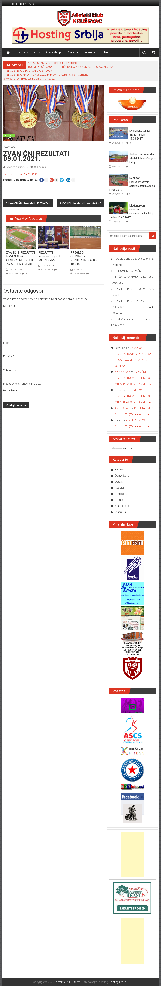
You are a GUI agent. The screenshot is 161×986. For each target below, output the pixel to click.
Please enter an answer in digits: (22, 383)
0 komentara (38, 167)
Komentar (9, 305)
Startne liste (122, 505)
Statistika (120, 511)
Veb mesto (9, 370)
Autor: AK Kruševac (15, 167)
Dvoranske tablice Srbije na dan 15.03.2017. (140, 134)
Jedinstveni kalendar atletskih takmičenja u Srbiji (142, 158)
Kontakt (104, 52)
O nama (20, 52)
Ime (6, 342)
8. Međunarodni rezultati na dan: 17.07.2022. (29, 78)
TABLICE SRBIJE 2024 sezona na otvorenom (52, 62)
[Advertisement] (132, 854)
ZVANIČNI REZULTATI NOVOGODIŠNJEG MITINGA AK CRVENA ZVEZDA (133, 378)
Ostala (119, 481)
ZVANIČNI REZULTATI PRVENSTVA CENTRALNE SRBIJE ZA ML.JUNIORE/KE (20, 258)
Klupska (120, 469)
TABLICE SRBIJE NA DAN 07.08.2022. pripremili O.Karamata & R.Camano (45, 74)
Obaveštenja (53, 52)
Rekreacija (121, 493)
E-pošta (8, 356)
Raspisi (119, 487)
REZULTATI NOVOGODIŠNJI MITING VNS (49, 256)
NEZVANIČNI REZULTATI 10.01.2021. (29, 202)
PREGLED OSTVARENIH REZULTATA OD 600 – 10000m (84, 258)
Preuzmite (88, 52)
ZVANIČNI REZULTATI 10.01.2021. (79, 202)
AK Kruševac (15, 273)
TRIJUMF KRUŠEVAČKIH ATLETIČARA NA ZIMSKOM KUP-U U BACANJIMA (69, 66)
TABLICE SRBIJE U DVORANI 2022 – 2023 (27, 70)
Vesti (35, 52)
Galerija (73, 52)
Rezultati (9, 135)
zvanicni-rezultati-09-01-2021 (20, 174)
